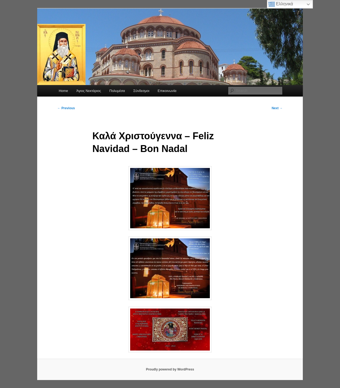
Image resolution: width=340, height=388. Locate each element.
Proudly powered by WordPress (170, 369)
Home (63, 91)
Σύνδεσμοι (141, 91)
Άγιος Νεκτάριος (88, 91)
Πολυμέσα (117, 91)
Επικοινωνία (167, 91)
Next (277, 108)
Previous (66, 108)
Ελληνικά (281, 4)
